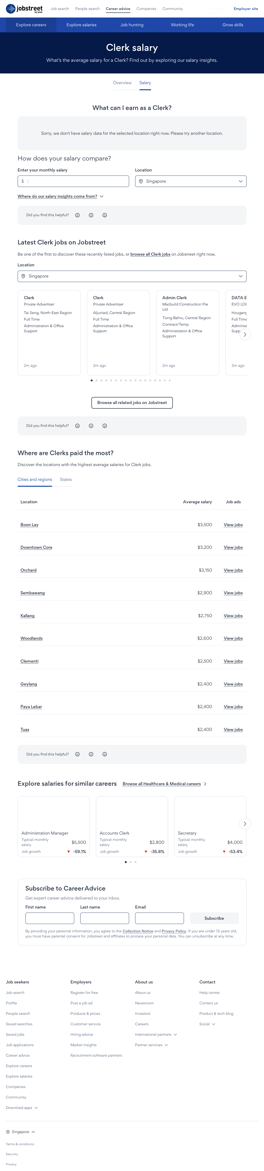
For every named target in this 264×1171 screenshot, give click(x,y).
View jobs (233, 508)
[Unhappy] (77, 215)
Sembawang (32, 576)
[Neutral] (91, 215)
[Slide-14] (160, 364)
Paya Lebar (31, 690)
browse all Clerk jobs (150, 254)
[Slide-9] (136, 364)
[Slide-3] (106, 364)
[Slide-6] (121, 364)
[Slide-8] (131, 364)
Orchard (28, 554)
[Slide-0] (92, 364)
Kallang (27, 599)
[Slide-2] (101, 364)
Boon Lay (29, 508)
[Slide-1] (97, 364)
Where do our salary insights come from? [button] (61, 196)
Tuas (24, 713)
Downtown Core (36, 531)
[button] (20, 1115)
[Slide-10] (140, 364)
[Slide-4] (111, 364)
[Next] (245, 327)
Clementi (29, 645)
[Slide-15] (165, 364)
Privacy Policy (174, 915)
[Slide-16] (170, 364)
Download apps (19, 1091)
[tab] (124, 82)
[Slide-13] (155, 364)
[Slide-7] (126, 364)
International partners (153, 1018)
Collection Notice (138, 915)
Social (204, 1008)
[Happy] (105, 215)
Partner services (148, 1029)
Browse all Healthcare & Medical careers (165, 767)
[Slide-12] (150, 364)
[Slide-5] (116, 364)
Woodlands (31, 622)
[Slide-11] (145, 364)
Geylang (28, 667)
